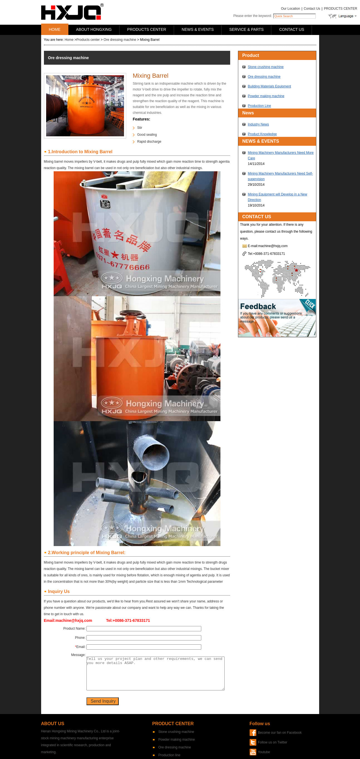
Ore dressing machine (120, 40)
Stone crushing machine (266, 67)
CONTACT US (291, 29)
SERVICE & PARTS (246, 29)
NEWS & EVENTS (198, 29)
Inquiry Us (59, 591)
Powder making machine (266, 96)
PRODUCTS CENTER (340, 9)
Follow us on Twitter (272, 742)
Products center (88, 40)
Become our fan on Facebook (280, 733)
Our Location (290, 9)
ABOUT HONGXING (94, 29)
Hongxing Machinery (72, 11)
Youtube (264, 752)
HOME (55, 29)
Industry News (258, 124)
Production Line (259, 106)
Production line (169, 755)
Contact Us (312, 9)
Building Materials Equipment (269, 86)
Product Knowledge (262, 134)
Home (68, 40)
